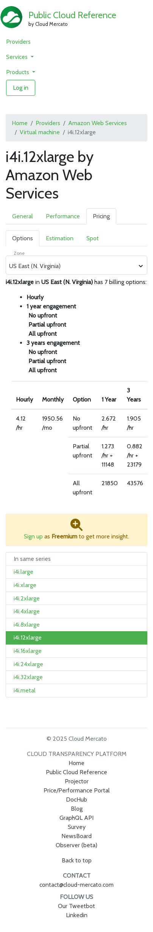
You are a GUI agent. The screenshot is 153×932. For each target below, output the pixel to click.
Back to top (77, 860)
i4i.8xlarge (27, 624)
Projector (77, 781)
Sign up (33, 536)
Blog (77, 808)
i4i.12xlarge (28, 637)
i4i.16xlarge (28, 650)
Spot (92, 238)
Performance (63, 216)
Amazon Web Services (97, 123)
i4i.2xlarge (27, 598)
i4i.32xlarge (28, 677)
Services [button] (17, 56)
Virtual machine (40, 132)
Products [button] (18, 72)
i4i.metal (25, 690)
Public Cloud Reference (72, 15)
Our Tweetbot (76, 906)
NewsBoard (76, 836)
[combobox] (72, 266)
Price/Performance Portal (77, 790)
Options (22, 238)
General (22, 216)
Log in (20, 87)
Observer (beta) (76, 845)
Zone (19, 253)
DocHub (76, 799)
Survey (77, 826)
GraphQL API (76, 817)
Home (20, 123)
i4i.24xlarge (28, 664)
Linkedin (76, 915)
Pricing (101, 216)
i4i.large (23, 571)
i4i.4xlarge (27, 611)
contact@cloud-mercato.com (76, 884)
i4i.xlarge (25, 585)
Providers (18, 41)
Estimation (59, 238)
